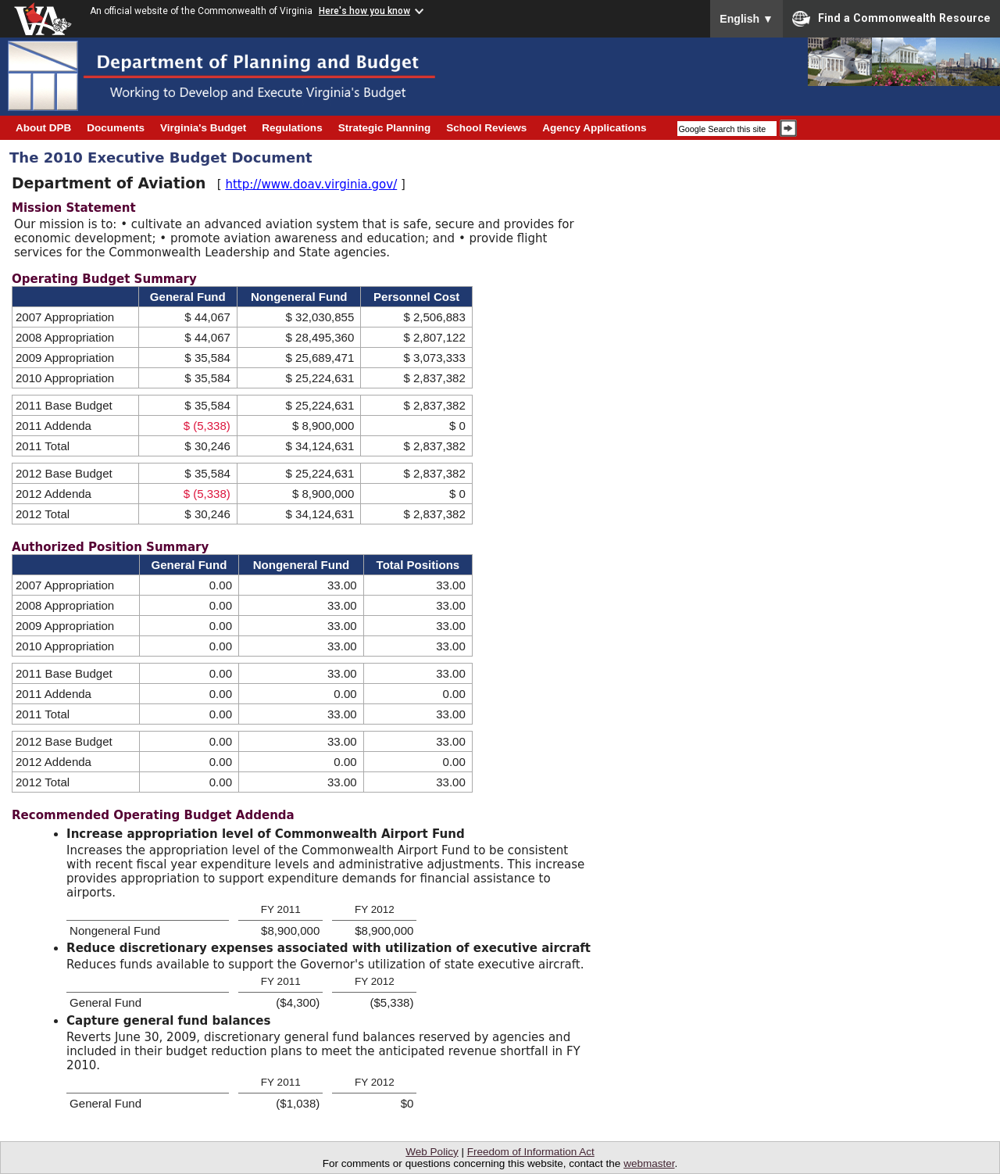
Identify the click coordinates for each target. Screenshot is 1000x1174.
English (746, 19)
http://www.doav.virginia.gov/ (311, 184)
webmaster (648, 1163)
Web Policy (431, 1152)
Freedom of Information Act (531, 1152)
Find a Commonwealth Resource (891, 19)
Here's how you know (364, 10)
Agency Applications (594, 128)
